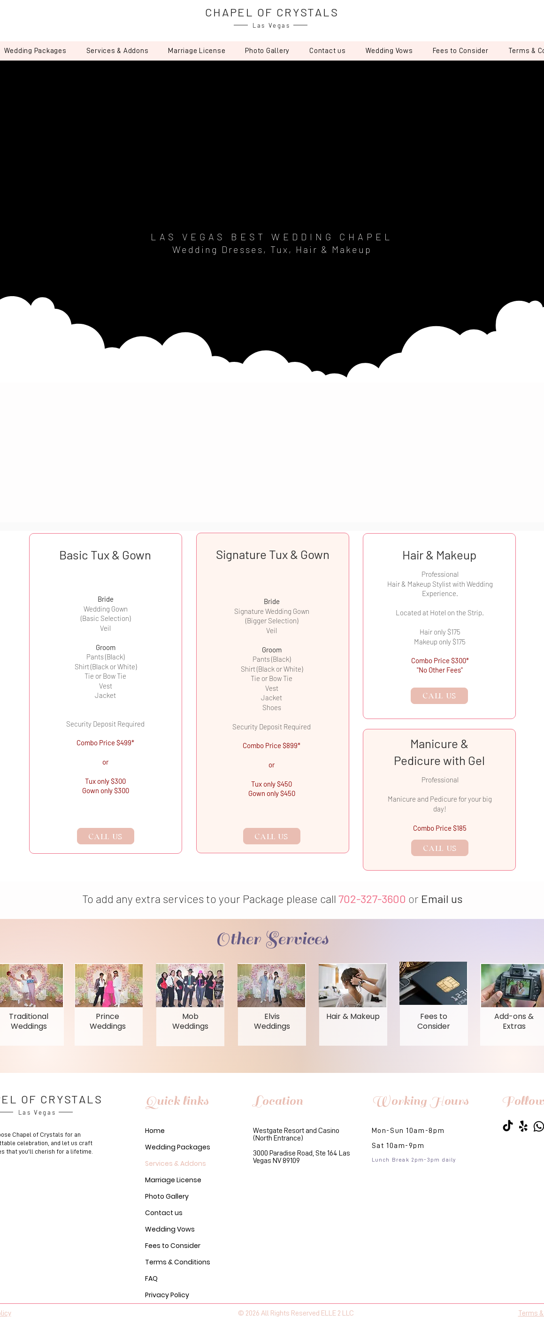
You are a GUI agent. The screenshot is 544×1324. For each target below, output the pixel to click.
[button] (117, 51)
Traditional (28, 1016)
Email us (442, 898)
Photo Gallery (167, 1196)
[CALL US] (105, 836)
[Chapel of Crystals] (507, 1126)
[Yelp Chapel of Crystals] (523, 1126)
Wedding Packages (177, 1147)
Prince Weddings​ (108, 1021)
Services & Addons (175, 1163)
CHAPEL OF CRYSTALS (271, 12)
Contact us (164, 1212)
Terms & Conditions (177, 1262)
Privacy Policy (167, 1295)
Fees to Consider (172, 1245)
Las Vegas (271, 25)
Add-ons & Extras (514, 1021)
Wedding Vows (170, 1229)
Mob (190, 1016)
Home (155, 1130)
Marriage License (173, 1180)
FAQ (151, 1278)
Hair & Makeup (353, 1016)
